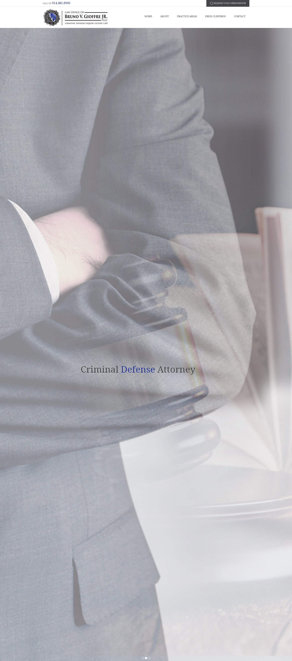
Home (148, 16)
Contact (240, 16)
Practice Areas (187, 16)
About (164, 16)
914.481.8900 (61, 3)
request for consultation (230, 3)
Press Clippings (215, 16)
